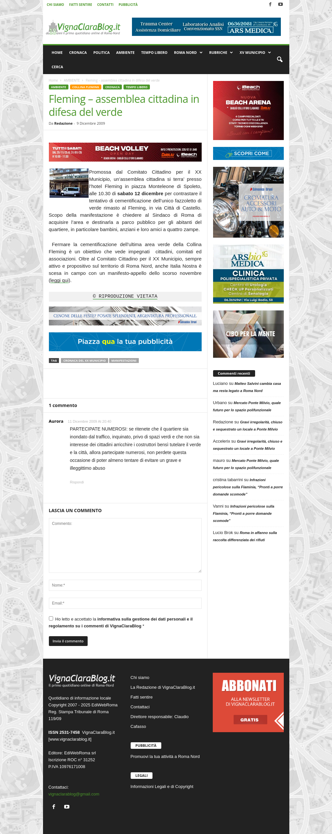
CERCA (57, 66)
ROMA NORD (188, 52)
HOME (57, 52)
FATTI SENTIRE (80, 4)
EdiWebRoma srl (80, 752)
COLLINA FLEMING (85, 87)
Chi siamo (140, 677)
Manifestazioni (124, 360)
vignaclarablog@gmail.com (74, 794)
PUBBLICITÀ (128, 4)
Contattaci (140, 706)
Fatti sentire (142, 697)
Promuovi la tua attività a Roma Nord (165, 756)
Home (53, 80)
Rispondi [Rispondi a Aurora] (77, 482)
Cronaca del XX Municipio (84, 360)
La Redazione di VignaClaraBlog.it (163, 687)
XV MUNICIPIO (255, 52)
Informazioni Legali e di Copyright (162, 786)
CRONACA (78, 52)
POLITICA (101, 52)
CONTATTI (105, 4)
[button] (279, 60)
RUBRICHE (221, 52)
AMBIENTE (125, 52)
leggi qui (60, 280)
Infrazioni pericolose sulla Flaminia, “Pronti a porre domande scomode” (248, 487)
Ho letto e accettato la (121, 622)
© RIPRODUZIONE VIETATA (125, 296)
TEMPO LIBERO (154, 52)
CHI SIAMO (55, 4)
